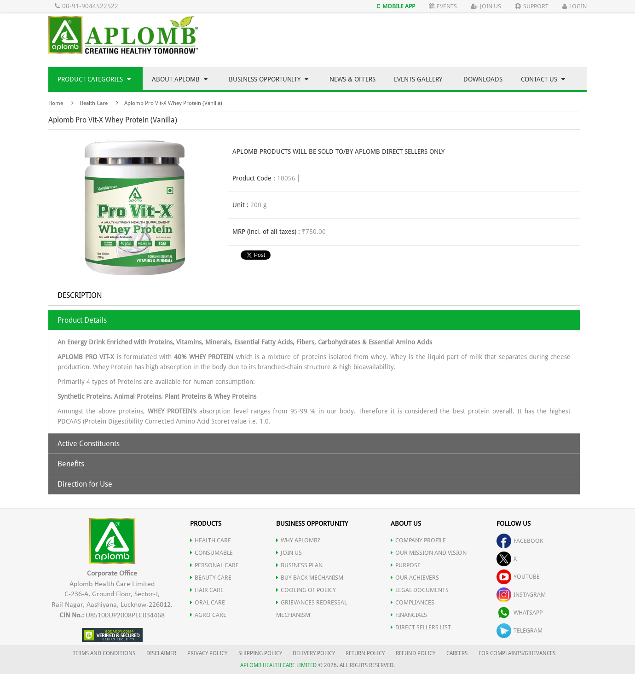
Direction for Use (85, 484)
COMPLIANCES (412, 602)
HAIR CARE (207, 590)
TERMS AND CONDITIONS (104, 653)
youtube (518, 576)
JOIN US (289, 552)
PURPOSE (406, 565)
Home (55, 103)
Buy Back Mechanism (309, 577)
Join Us (486, 6)
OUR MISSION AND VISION (429, 552)
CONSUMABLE (211, 552)
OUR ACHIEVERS (415, 577)
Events (443, 6)
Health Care (94, 103)
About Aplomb (180, 79)
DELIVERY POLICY (314, 653)
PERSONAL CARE (214, 565)
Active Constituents (89, 443)
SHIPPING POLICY (260, 653)
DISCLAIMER (161, 653)
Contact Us (543, 79)
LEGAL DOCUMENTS (420, 590)
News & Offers (352, 79)
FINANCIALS (409, 614)
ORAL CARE (207, 602)
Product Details (82, 320)
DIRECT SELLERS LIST (421, 627)
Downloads (482, 79)
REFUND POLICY (415, 653)
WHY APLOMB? (298, 540)
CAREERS (457, 653)
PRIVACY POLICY (207, 653)
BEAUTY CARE (210, 577)
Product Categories (94, 79)
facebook (519, 540)
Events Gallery (418, 79)
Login (574, 6)
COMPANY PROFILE (418, 540)
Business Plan (299, 565)
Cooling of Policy (306, 590)
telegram (519, 630)
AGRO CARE (208, 614)
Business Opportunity (268, 79)
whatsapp (519, 612)
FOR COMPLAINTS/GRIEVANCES (517, 653)
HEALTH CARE (210, 540)
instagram (521, 594)
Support (531, 6)
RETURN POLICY (365, 653)
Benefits (71, 463)
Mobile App (396, 6)
